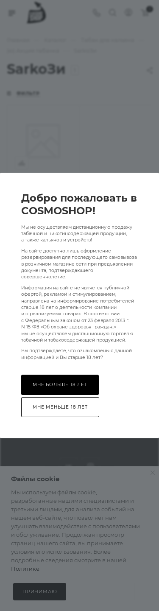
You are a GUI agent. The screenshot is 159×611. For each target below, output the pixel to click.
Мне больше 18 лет (60, 384)
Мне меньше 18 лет (60, 407)
